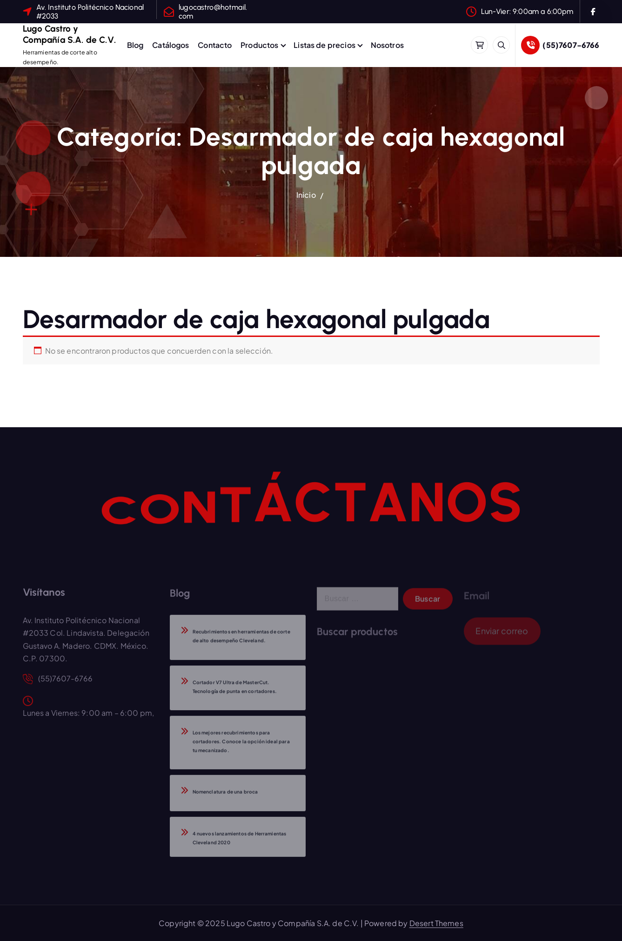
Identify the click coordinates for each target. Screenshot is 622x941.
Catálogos (170, 45)
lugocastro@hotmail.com (213, 11)
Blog (135, 45)
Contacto (215, 45)
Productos (259, 45)
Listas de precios (324, 45)
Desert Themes (436, 923)
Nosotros (387, 45)
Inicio (306, 195)
